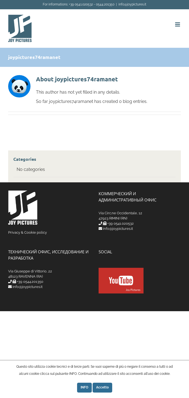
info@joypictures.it (132, 4)
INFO (84, 387)
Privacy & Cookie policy (27, 232)
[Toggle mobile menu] (178, 24)
